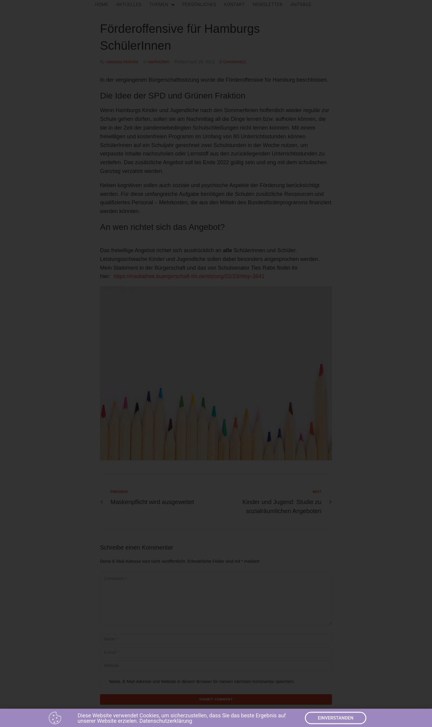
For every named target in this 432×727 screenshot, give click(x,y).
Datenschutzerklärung (165, 722)
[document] (216, 363)
